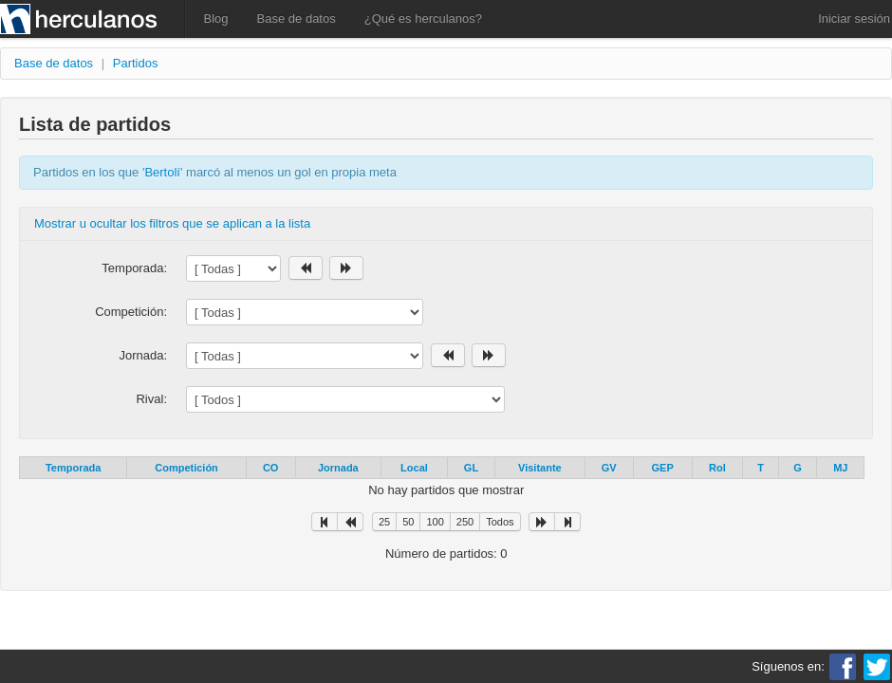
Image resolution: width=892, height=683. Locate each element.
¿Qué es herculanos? (423, 18)
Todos (499, 521)
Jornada (338, 467)
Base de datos (296, 18)
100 (434, 521)
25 (384, 521)
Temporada (73, 467)
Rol (717, 467)
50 (408, 521)
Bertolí (162, 172)
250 (465, 521)
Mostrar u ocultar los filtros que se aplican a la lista (172, 223)
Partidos (135, 63)
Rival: (151, 399)
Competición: (131, 312)
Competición (186, 467)
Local (414, 467)
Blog (216, 18)
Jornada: (143, 355)
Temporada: (134, 268)
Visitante (540, 467)
